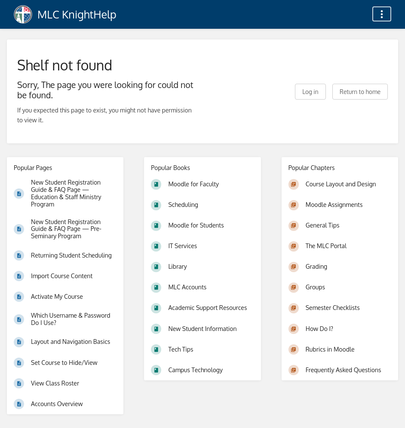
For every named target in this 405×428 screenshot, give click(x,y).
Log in (310, 91)
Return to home (360, 91)
